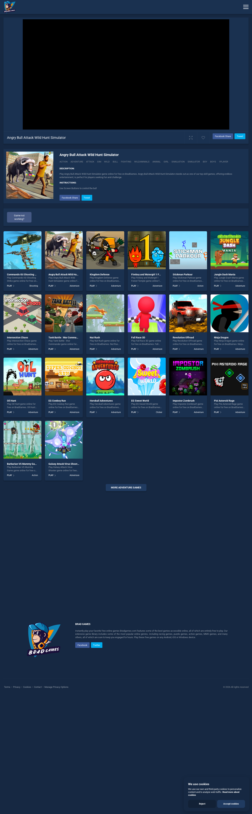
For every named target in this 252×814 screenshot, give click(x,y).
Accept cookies (231, 803)
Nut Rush (95, 337)
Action (63, 161)
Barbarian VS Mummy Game (22, 463)
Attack (90, 161)
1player (223, 161)
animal (156, 161)
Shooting (33, 286)
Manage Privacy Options (56, 687)
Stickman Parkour (182, 274)
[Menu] (245, 7)
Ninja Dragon (221, 337)
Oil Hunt (11, 400)
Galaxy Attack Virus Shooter (64, 463)
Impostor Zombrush (184, 400)
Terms (7, 687)
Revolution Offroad (183, 337)
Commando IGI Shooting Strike (24, 274)
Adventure (77, 161)
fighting (126, 161)
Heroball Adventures (101, 400)
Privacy (17, 687)
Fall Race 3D (138, 337)
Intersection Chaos (17, 337)
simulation (178, 161)
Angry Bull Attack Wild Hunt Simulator (69, 274)
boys (213, 161)
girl (166, 161)
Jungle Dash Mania (224, 274)
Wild (107, 161)
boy (205, 161)
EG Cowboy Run (57, 400)
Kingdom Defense (100, 274)
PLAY (9, 286)
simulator (194, 161)
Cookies (27, 687)
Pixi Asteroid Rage (224, 400)
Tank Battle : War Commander (65, 337)
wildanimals (141, 161)
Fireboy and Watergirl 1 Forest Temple (152, 274)
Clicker (159, 412)
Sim (99, 161)
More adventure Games (126, 487)
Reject (202, 803)
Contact (37, 687)
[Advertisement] (126, 547)
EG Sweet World (140, 400)
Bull (115, 161)
